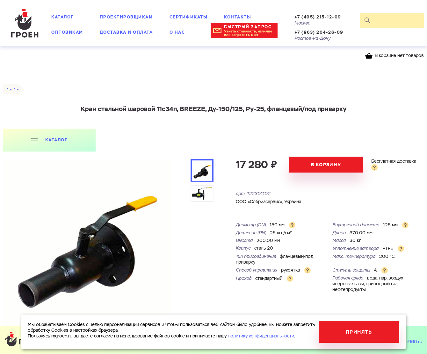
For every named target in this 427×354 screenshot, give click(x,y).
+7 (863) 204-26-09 (319, 32)
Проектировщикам (126, 17)
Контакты (237, 17)
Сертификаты (189, 17)
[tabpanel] (87, 242)
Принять (359, 332)
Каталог (62, 17)
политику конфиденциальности (261, 336)
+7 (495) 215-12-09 (317, 17)
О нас (177, 32)
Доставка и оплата (126, 32)
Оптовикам (67, 32)
